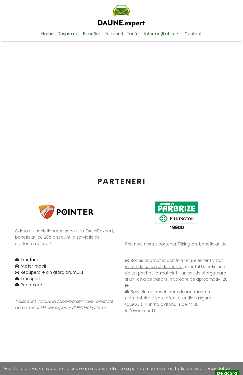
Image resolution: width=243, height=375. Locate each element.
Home (47, 34)
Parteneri (113, 34)
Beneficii (92, 34)
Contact (193, 34)
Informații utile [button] (159, 34)
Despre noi (68, 34)
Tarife (133, 34)
